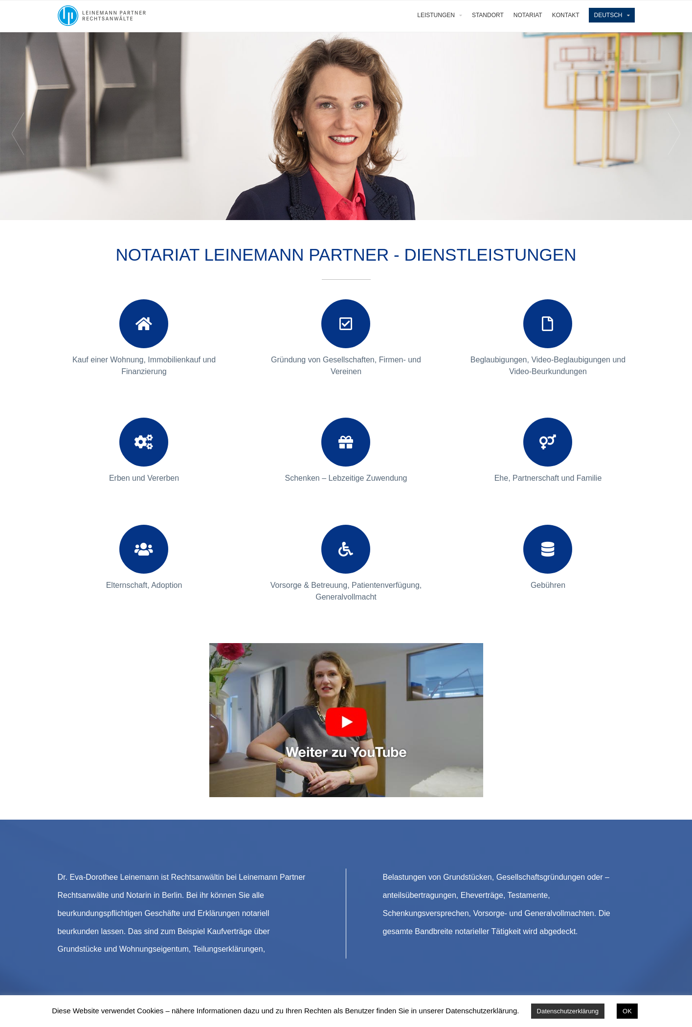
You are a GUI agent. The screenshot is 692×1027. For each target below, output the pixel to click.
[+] (144, 305)
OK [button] (627, 1011)
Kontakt (566, 15)
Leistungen (436, 15)
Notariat (527, 15)
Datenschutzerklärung (568, 1011)
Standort (488, 15)
